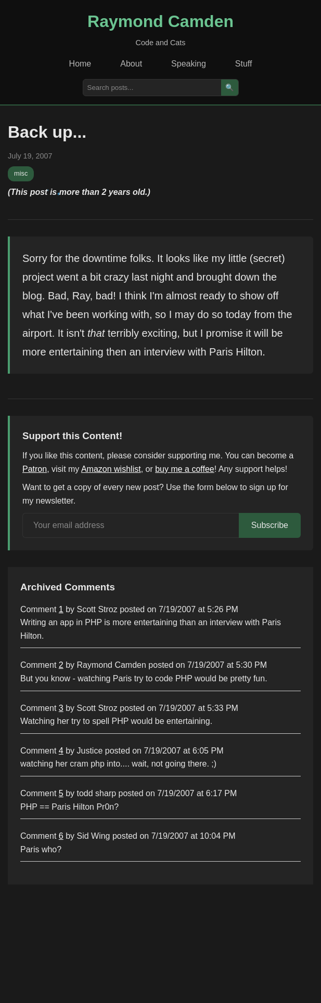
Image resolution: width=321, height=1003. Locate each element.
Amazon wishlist (111, 469)
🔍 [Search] (229, 87)
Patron (34, 469)
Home (80, 63)
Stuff (243, 63)
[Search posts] (152, 88)
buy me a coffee (184, 469)
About (131, 63)
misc (21, 173)
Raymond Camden (160, 21)
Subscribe (269, 525)
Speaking (188, 63)
